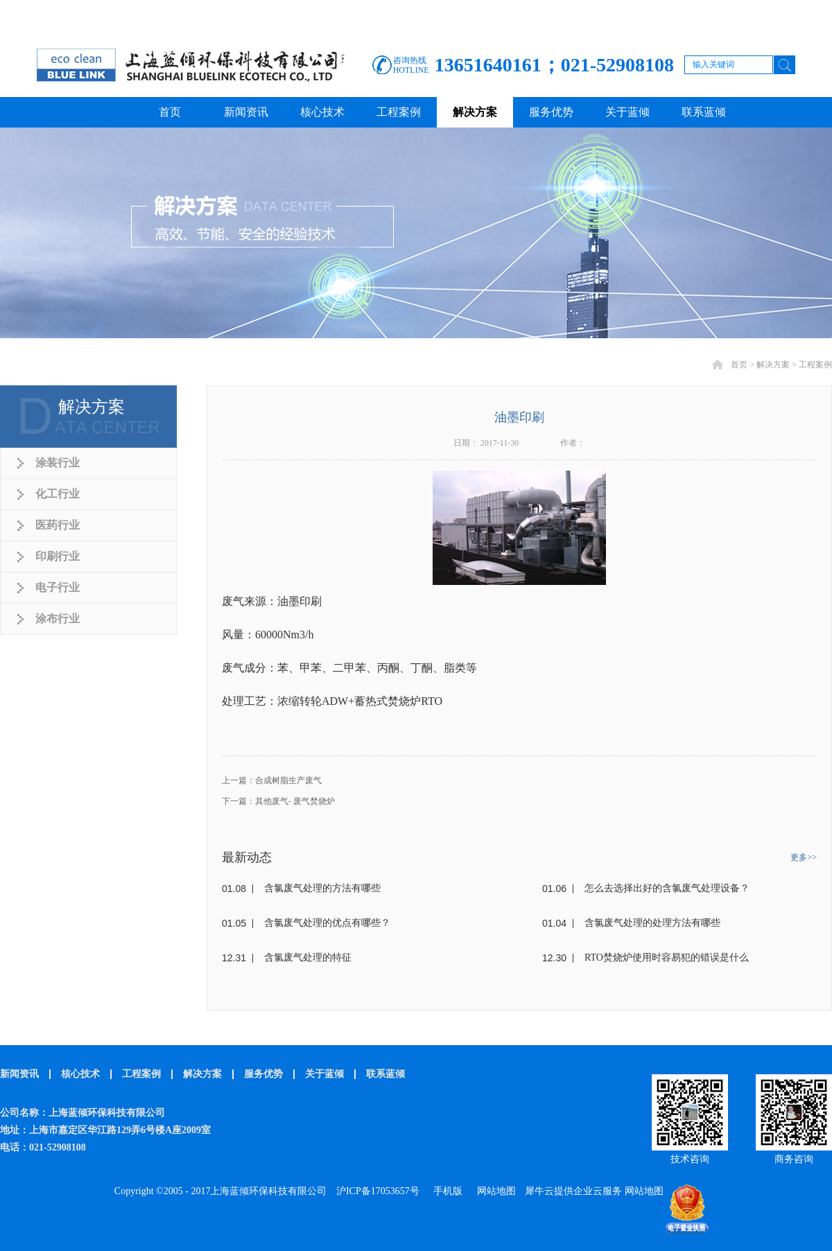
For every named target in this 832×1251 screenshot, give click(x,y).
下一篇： (278, 801)
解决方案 (773, 364)
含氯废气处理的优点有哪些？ (327, 923)
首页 (170, 112)
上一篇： (272, 780)
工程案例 (815, 364)
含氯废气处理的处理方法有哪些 (652, 923)
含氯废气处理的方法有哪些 (322, 888)
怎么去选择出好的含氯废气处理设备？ (666, 888)
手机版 (445, 1191)
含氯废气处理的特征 (308, 957)
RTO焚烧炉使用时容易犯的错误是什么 (666, 957)
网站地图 (494, 1191)
